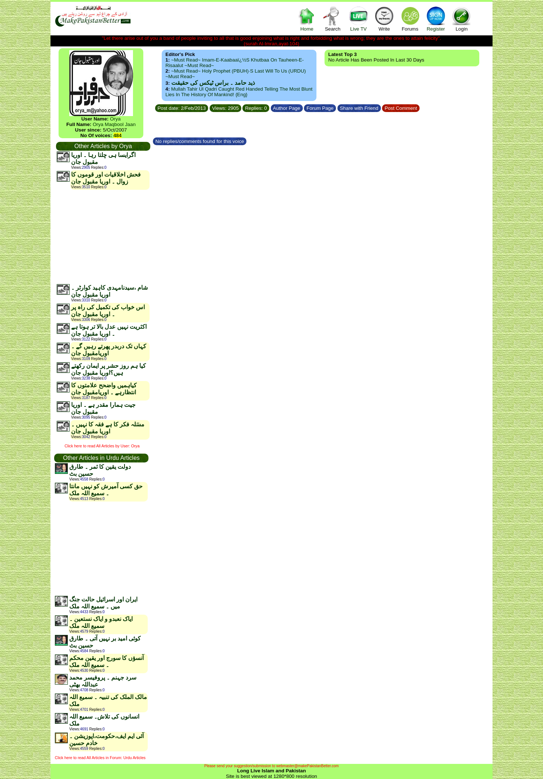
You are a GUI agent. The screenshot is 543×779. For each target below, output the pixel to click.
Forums (410, 19)
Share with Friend (359, 108)
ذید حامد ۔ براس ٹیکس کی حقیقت (213, 83)
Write (384, 19)
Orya (115, 119)
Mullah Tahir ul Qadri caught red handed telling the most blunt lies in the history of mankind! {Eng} (238, 91)
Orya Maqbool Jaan (114, 124)
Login (461, 19)
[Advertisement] (103, 237)
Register (436, 19)
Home (307, 19)
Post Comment (400, 108)
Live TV (358, 19)
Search (332, 19)
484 (117, 135)
